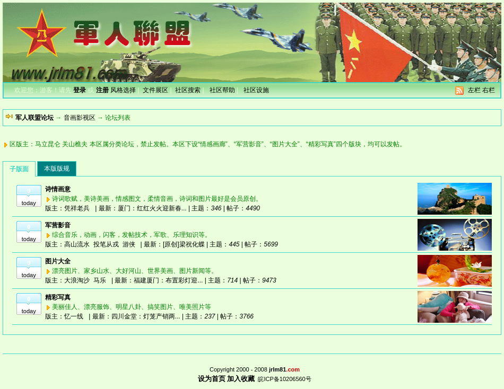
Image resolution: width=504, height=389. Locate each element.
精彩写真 (58, 297)
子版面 (19, 169)
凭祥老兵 (77, 208)
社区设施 (256, 90)
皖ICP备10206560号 (284, 379)
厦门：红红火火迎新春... (152, 208)
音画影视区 (79, 117)
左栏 (474, 90)
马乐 (99, 280)
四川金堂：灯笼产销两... (145, 316)
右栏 (488, 90)
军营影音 (58, 225)
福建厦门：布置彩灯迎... (168, 280)
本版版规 (56, 168)
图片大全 (58, 261)
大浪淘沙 (77, 280)
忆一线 (73, 316)
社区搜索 (188, 90)
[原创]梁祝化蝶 (184, 244)
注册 (102, 90)
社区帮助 (222, 90)
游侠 (129, 244)
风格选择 (123, 90)
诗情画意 (58, 189)
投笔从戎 (106, 244)
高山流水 (77, 244)
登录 (79, 90)
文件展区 (155, 90)
